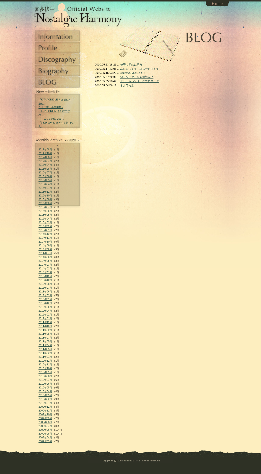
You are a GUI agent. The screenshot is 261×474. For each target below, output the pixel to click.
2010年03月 (45, 395)
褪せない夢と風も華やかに (136, 77)
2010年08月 (45, 376)
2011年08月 (45, 333)
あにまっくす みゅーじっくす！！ (142, 68)
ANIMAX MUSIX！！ (133, 72)
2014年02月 (45, 268)
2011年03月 (45, 349)
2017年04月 (45, 164)
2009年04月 (45, 437)
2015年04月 (45, 218)
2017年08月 (45, 157)
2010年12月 (45, 360)
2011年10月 (45, 326)
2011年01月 (45, 356)
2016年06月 (45, 176)
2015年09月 (45, 199)
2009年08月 (45, 422)
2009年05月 (45, 433)
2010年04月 (45, 391)
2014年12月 (45, 234)
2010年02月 (45, 399)
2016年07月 (45, 172)
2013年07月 (45, 287)
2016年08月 (45, 168)
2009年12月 (45, 406)
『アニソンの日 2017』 (52, 118)
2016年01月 (45, 187)
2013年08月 (45, 283)
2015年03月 (45, 222)
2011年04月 (45, 345)
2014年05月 (45, 260)
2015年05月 (45, 214)
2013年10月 (45, 280)
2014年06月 (45, 257)
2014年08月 (45, 249)
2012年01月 (45, 318)
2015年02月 (45, 226)
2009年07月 (45, 426)
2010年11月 (45, 364)
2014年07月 (45, 253)
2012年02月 (45, 314)
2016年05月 (45, 180)
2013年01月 (45, 299)
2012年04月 (45, 310)
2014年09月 (45, 245)
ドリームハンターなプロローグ (139, 81)
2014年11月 (45, 237)
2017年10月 (45, 153)
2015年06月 (45, 210)
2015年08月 (45, 203)
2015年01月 (45, 230)
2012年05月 (45, 306)
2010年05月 (45, 387)
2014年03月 (45, 264)
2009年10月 (45, 414)
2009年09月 (45, 418)
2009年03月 (45, 441)
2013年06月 (45, 291)
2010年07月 (45, 379)
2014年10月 (45, 241)
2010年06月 (45, 383)
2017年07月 (45, 161)
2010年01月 (45, 402)
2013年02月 (45, 295)
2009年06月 (45, 429)
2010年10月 (45, 368)
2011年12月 (45, 322)
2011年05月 (45, 341)
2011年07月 (45, 337)
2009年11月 (45, 410)
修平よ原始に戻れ (131, 64)
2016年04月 (45, 184)
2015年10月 (45, 195)
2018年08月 (45, 149)
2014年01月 (45, 272)
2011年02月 (45, 353)
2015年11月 (45, 191)
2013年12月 (45, 276)
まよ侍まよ (127, 85)
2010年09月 (45, 372)
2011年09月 (45, 330)
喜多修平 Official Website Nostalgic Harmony (48, 15)
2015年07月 (45, 207)
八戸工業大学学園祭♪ (51, 107)
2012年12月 (45, 303)
